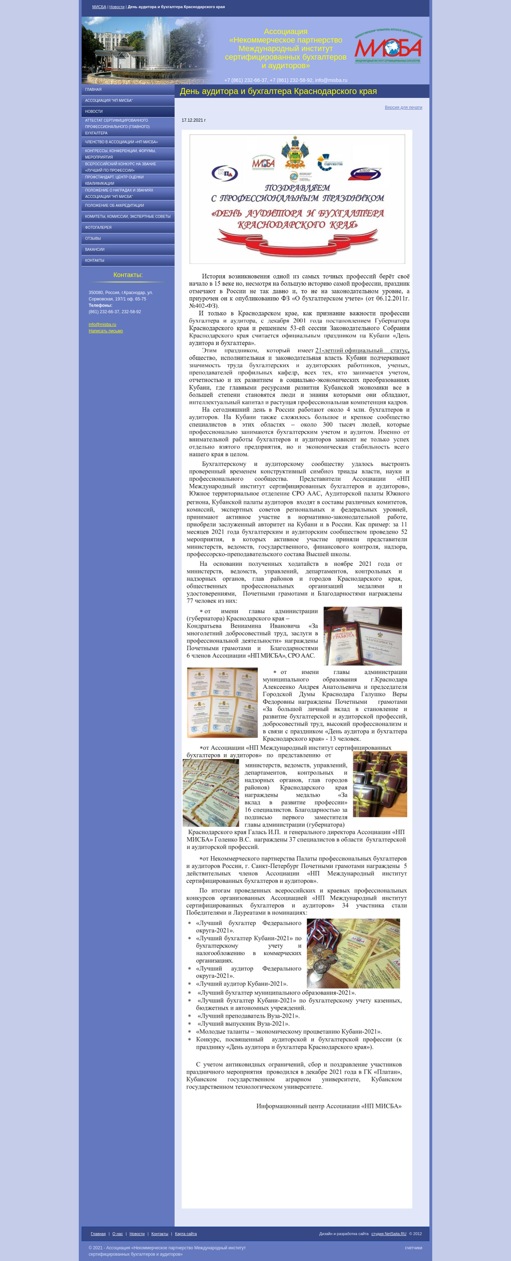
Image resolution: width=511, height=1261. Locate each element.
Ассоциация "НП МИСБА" (109, 101)
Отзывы (93, 238)
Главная (93, 90)
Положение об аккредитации (114, 206)
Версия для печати (403, 107)
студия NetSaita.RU (389, 1234)
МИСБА (99, 7)
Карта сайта (186, 1234)
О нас (117, 1234)
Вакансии (94, 249)
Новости (117, 7)
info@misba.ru (102, 324)
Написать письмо (106, 330)
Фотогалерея (98, 227)
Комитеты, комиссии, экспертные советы (128, 217)
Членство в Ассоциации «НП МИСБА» (121, 142)
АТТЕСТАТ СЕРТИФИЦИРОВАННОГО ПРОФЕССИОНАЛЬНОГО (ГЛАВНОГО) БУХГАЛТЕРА (117, 126)
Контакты (94, 260)
